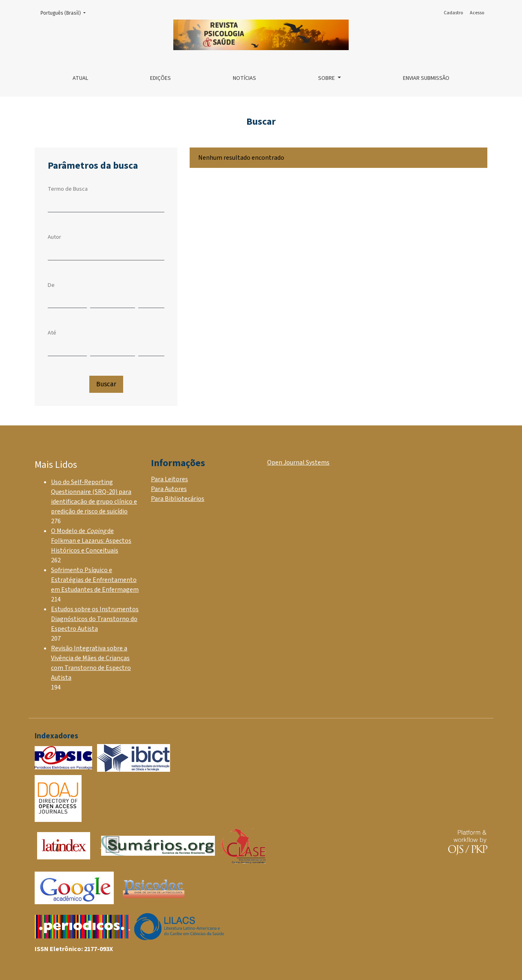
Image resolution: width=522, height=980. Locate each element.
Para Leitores (169, 479)
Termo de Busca (68, 189)
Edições (160, 78)
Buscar (106, 384)
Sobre (327, 78)
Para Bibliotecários (177, 498)
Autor (54, 237)
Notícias (244, 78)
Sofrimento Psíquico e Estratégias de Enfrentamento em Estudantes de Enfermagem (95, 580)
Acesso (477, 12)
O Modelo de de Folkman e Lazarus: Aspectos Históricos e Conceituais (91, 540)
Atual (80, 78)
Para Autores (169, 488)
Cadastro (453, 12)
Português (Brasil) (65, 12)
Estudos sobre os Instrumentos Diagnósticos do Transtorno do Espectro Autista (95, 619)
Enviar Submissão (426, 78)
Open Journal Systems (298, 462)
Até (52, 332)
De (51, 285)
